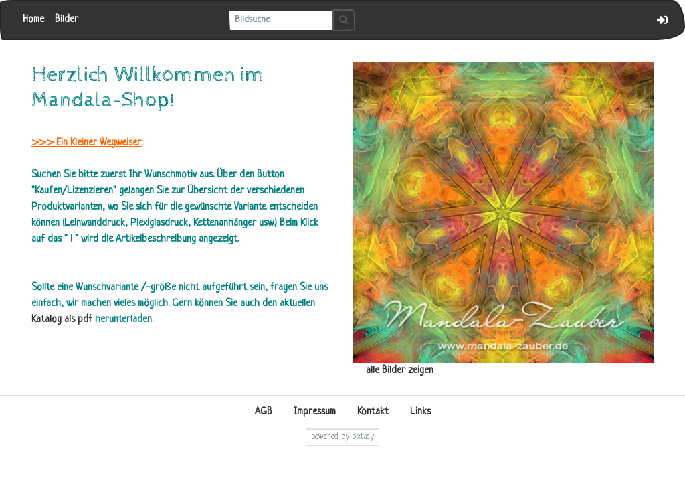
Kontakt (373, 412)
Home (33, 19)
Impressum (315, 412)
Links (420, 412)
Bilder (66, 19)
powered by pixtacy (342, 437)
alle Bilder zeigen (399, 370)
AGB (263, 412)
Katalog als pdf (61, 319)
